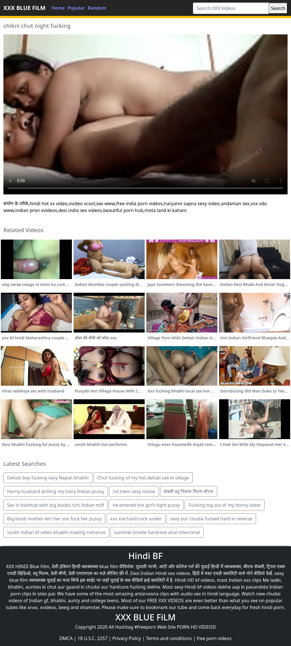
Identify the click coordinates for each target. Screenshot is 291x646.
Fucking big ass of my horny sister (224, 505)
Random (97, 8)
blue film (108, 566)
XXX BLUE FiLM (24, 8)
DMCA (66, 638)
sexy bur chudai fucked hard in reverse (211, 519)
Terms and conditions (169, 638)
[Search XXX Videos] (231, 8)
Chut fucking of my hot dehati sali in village (143, 478)
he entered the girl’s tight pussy (146, 505)
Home (58, 8)
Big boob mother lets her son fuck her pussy (54, 519)
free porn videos (214, 638)
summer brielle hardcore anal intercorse (157, 532)
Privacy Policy (127, 638)
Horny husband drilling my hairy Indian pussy (55, 491)
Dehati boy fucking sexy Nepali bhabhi (48, 478)
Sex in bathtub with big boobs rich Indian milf (55, 505)
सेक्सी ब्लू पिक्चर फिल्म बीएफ (188, 491)
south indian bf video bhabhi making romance (56, 532)
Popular (76, 8)
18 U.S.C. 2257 (93, 638)
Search (278, 8)
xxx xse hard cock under (136, 519)
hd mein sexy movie (134, 491)
